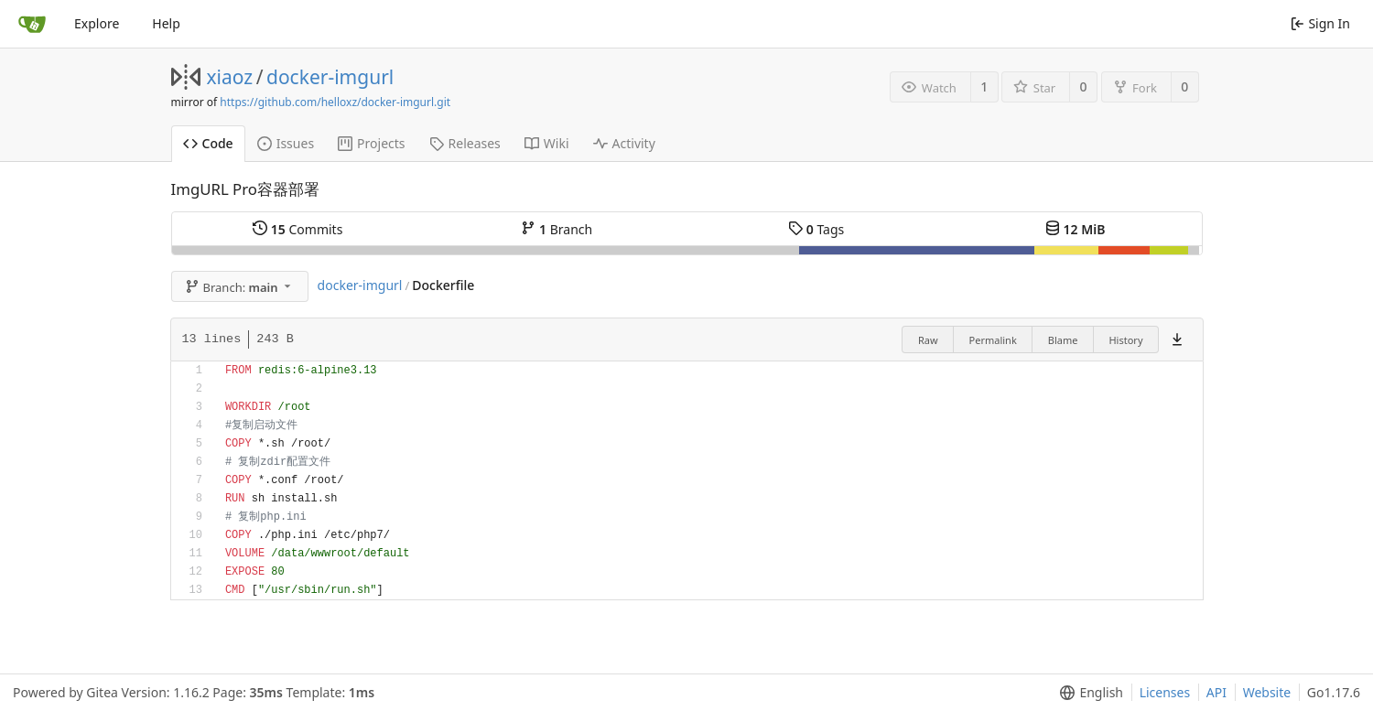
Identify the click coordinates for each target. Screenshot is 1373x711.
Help (166, 23)
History (1125, 340)
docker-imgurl (330, 77)
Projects (371, 143)
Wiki (546, 143)
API (1216, 692)
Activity (624, 143)
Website (1267, 692)
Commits (297, 229)
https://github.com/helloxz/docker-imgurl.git (335, 102)
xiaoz (230, 77)
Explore (96, 23)
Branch (556, 229)
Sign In (1320, 23)
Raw (928, 340)
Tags (816, 229)
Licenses (1165, 692)
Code (208, 143)
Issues (285, 143)
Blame (1063, 340)
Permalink (993, 340)
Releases (465, 143)
